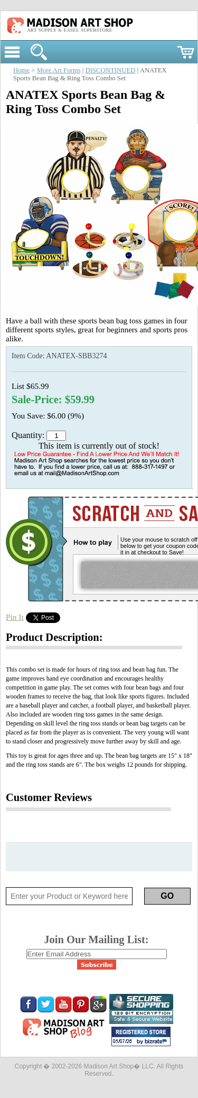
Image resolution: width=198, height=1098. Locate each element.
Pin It (15, 616)
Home (21, 70)
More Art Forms (59, 70)
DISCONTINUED (111, 70)
